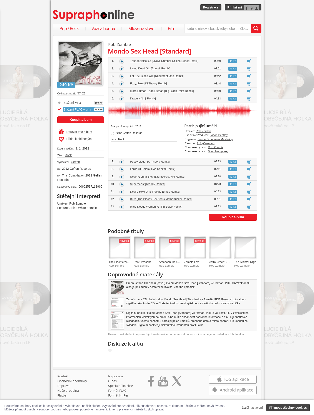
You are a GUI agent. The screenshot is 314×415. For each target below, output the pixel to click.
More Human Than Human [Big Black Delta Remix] (162, 90)
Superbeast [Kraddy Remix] (147, 184)
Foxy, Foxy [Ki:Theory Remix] (148, 83)
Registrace (211, 7)
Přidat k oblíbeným (75, 139)
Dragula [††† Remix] (143, 98)
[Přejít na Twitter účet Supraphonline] (176, 382)
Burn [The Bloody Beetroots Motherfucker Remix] (161, 199)
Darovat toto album (75, 132)
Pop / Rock (69, 28)
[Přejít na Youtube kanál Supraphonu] (162, 382)
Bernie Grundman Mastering (215, 139)
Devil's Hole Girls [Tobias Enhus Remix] (155, 191)
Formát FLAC (117, 390)
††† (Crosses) (205, 143)
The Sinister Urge (245, 262)
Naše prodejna (68, 390)
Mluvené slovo (141, 28)
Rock (68, 155)
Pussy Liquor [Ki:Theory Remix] (150, 161)
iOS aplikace (233, 379)
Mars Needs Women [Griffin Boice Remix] (156, 206)
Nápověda (115, 376)
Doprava (63, 386)
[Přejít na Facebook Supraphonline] (151, 382)
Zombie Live (191, 262)
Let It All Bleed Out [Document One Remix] (157, 75)
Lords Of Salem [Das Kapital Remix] (152, 169)
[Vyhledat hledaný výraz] (256, 28)
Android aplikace (232, 390)
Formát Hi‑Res (118, 395)
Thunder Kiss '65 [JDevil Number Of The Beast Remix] (164, 60)
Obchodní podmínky (72, 381)
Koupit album (81, 119)
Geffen (75, 162)
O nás (112, 381)
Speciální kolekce (120, 386)
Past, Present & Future (148, 262)
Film (171, 28)
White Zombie (87, 208)
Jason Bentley (219, 135)
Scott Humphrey (218, 151)
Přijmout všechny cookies (288, 407)
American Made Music (173, 262)
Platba (61, 395)
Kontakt (62, 376)
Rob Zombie (77, 203)
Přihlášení (235, 7)
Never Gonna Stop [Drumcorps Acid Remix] (157, 176)
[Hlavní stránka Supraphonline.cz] (94, 15)
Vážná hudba (103, 28)
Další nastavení (252, 407)
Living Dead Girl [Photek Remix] (150, 68)
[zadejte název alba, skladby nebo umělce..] (217, 28)
